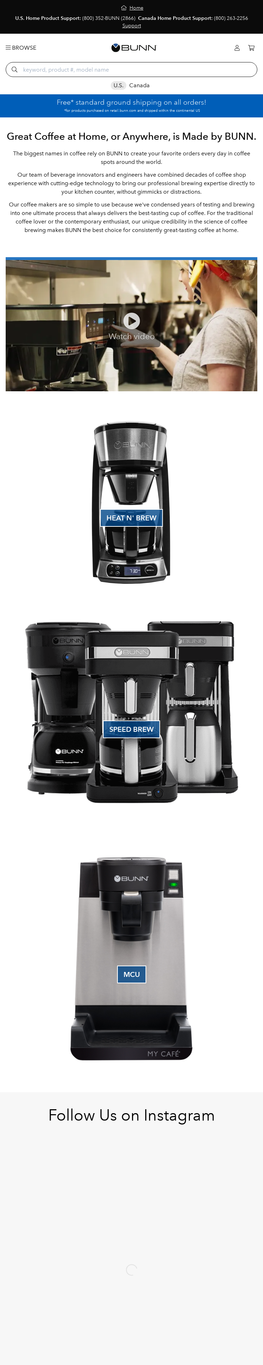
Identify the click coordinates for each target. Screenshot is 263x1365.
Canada (139, 85)
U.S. (119, 85)
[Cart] (251, 48)
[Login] (237, 48)
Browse (21, 47)
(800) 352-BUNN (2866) (108, 18)
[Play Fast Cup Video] (131, 325)
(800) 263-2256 (231, 18)
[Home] (132, 8)
